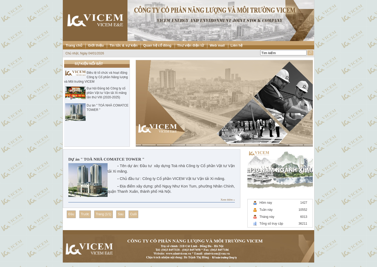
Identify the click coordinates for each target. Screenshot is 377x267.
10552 (302, 210)
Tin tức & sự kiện (123, 45)
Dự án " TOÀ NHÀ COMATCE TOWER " (106, 159)
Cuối (133, 214)
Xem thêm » (228, 199)
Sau (120, 214)
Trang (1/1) (103, 214)
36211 (302, 223)
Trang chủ (74, 45)
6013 (303, 217)
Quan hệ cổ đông (157, 45)
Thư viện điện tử (190, 45)
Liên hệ (237, 45)
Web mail (217, 45)
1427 (303, 202)
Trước (85, 214)
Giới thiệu (96, 45)
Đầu (71, 214)
